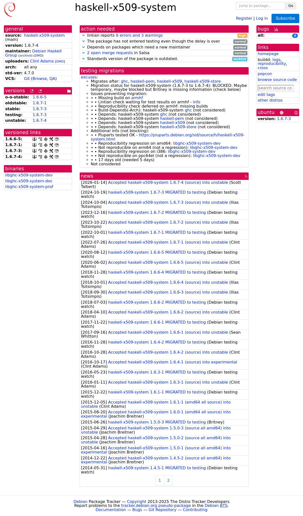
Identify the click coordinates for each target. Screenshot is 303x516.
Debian (81, 501)
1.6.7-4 (39, 120)
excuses (89, 77)
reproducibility (272, 63)
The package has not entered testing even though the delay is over (164, 41)
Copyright (136, 501)
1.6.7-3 (39, 109)
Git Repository (162, 509)
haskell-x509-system (44, 35)
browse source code (277, 79)
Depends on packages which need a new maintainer (164, 47)
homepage (268, 53)
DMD (38, 55)
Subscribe (285, 18)
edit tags (266, 94)
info (196, 102)
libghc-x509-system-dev (29, 175)
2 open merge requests (110, 52)
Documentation (111, 509)
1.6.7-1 (39, 103)
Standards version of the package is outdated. (164, 59)
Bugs (137, 509)
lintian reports (164, 35)
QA (52, 78)
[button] (83, 35)
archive (25, 55)
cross (263, 67)
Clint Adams (42, 61)
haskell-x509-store (202, 81)
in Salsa (164, 53)
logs (276, 59)
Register (244, 18)
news (87, 176)
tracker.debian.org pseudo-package (156, 505)
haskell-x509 (169, 81)
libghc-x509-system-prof (29, 186)
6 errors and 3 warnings (139, 35)
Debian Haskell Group (33, 53)
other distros (270, 100)
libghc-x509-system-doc (28, 181)
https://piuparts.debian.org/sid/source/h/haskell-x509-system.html (167, 137)
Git (27, 78)
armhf (137, 97)
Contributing (195, 509)
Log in (262, 18)
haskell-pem (142, 81)
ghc (124, 81)
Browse (39, 78)
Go (290, 6)
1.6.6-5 (39, 97)
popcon (265, 73)
